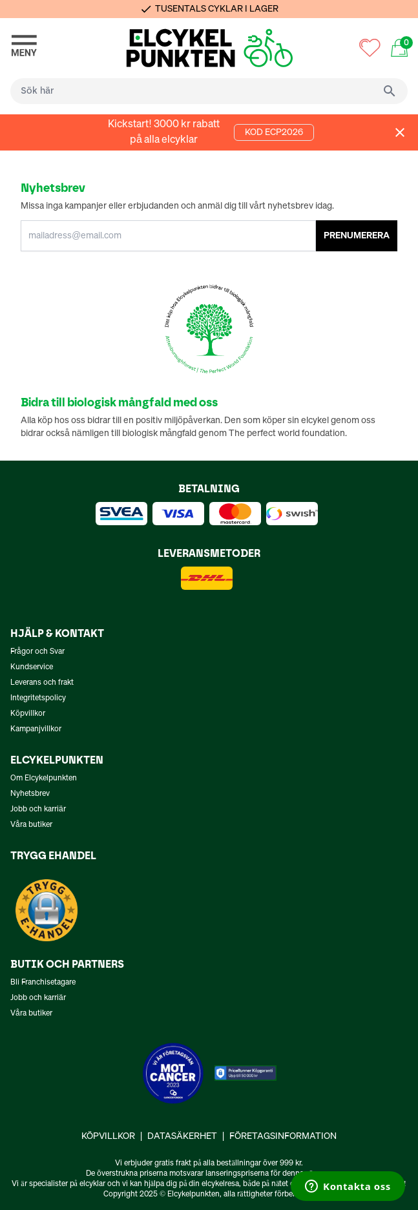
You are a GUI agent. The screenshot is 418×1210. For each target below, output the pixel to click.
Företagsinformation (283, 1136)
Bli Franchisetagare (43, 982)
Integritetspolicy (38, 698)
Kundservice (31, 667)
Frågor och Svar (37, 652)
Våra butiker (31, 825)
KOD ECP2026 (274, 132)
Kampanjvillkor (35, 729)
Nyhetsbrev (30, 794)
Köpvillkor (27, 714)
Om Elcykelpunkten (43, 778)
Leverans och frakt (42, 683)
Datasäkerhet (181, 1136)
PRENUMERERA (357, 235)
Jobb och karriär (38, 809)
